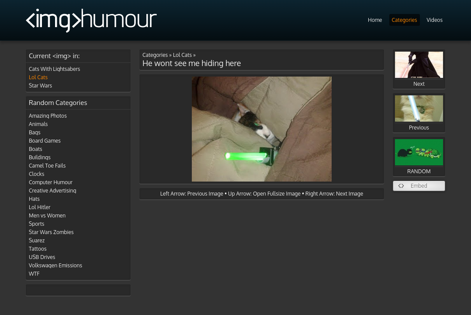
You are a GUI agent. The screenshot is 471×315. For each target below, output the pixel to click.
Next (419, 69)
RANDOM (419, 157)
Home (375, 20)
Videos (435, 20)
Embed (419, 185)
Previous (419, 113)
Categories (404, 20)
